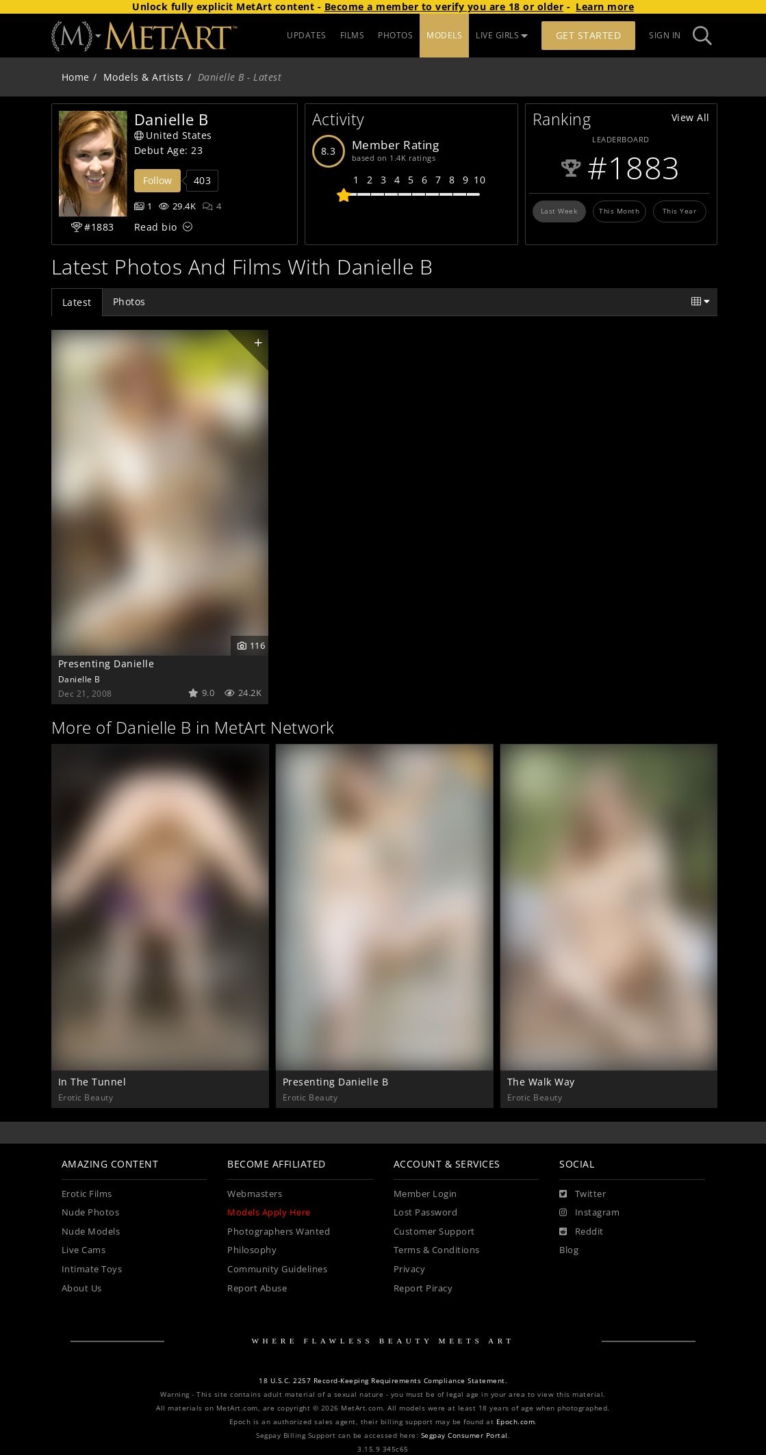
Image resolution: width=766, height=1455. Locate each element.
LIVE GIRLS (502, 35)
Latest (77, 302)
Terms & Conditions (437, 1250)
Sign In (665, 35)
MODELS (444, 35)
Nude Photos (91, 1212)
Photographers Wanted (278, 1231)
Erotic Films (87, 1194)
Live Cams (84, 1250)
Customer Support (434, 1231)
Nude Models (91, 1231)
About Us (82, 1288)
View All (691, 117)
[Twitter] (582, 1194)
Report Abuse (257, 1288)
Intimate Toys (92, 1269)
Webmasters (254, 1194)
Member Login (425, 1194)
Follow (157, 180)
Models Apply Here (269, 1212)
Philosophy (252, 1250)
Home (76, 76)
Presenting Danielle (106, 663)
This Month (619, 211)
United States (173, 135)
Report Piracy (423, 1288)
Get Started (589, 35)
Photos (129, 301)
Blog (568, 1250)
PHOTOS (395, 35)
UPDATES (307, 35)
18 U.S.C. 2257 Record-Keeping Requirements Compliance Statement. (383, 1380)
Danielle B (79, 678)
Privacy (410, 1269)
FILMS (352, 35)
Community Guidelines (277, 1269)
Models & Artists (143, 76)
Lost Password (426, 1212)
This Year (680, 211)
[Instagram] (589, 1213)
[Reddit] (581, 1232)
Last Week (559, 211)
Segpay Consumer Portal (464, 1435)
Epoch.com (515, 1421)
